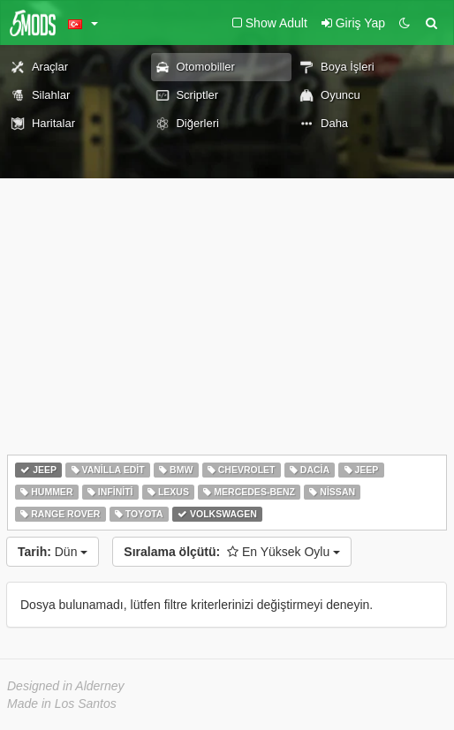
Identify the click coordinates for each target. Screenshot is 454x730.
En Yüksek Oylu (232, 552)
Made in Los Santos (62, 703)
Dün (52, 552)
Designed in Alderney (66, 686)
